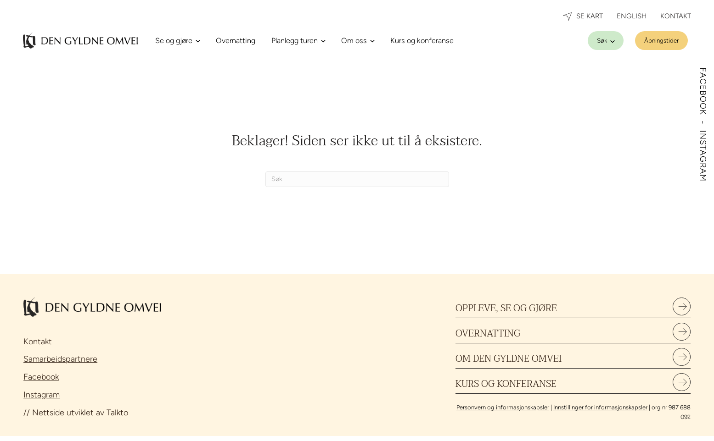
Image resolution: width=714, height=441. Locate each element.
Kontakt (37, 341)
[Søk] (606, 40)
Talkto (117, 413)
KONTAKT (675, 16)
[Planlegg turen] (298, 40)
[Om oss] (358, 40)
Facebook (41, 377)
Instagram (41, 395)
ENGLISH (632, 16)
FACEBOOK (703, 92)
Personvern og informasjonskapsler (502, 412)
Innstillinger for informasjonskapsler (600, 412)
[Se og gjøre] (177, 40)
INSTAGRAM (703, 156)
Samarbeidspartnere (60, 359)
